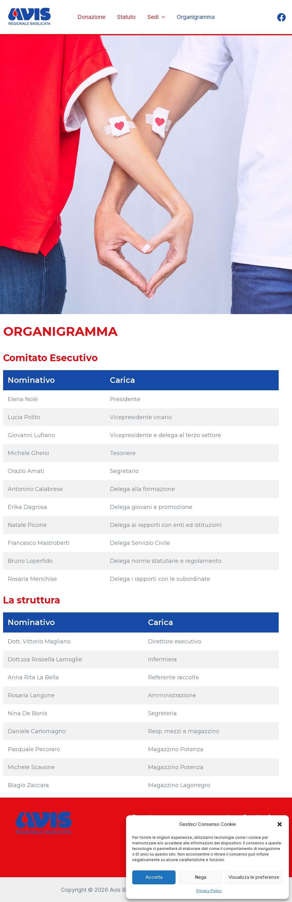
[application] (161, 17)
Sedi (156, 17)
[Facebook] (281, 17)
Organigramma (195, 17)
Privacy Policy (209, 890)
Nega (200, 877)
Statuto (126, 17)
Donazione (92, 17)
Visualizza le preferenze (254, 877)
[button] (280, 824)
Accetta (154, 877)
